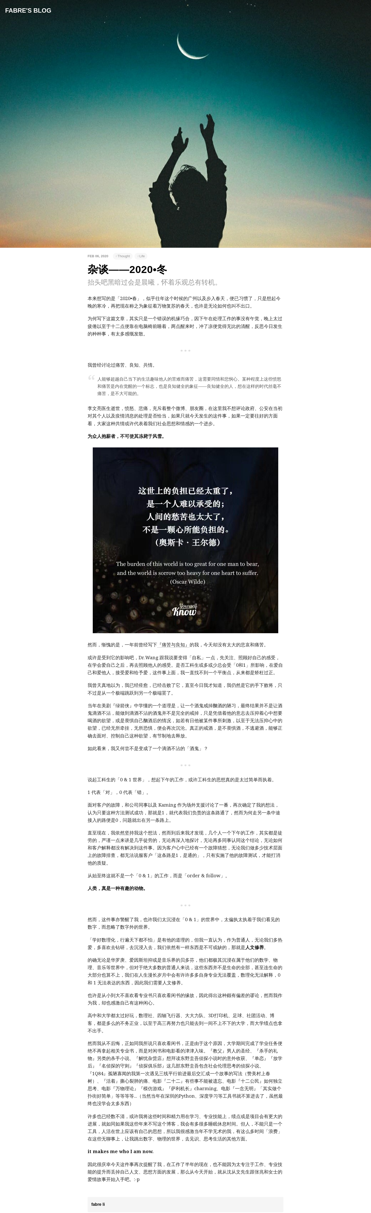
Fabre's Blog (28, 10)
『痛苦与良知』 (173, 644)
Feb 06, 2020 (98, 256)
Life (142, 256)
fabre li (98, 1204)
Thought (123, 256)
